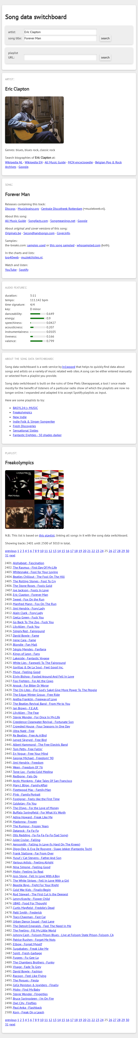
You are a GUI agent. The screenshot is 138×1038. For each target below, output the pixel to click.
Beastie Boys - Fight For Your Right (36, 885)
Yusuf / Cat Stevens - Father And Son (37, 858)
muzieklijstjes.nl (32, 257)
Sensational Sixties (25, 430)
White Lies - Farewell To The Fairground (39, 663)
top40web (12, 257)
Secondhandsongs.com (39, 233)
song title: (15, 38)
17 (71, 551)
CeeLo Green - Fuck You (28, 617)
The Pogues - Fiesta (26, 980)
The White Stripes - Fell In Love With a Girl (41, 880)
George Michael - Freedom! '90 (33, 758)
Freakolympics (22, 412)
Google (23, 167)
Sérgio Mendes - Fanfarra (29, 649)
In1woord (68, 367)
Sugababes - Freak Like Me (30, 949)
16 (67, 551)
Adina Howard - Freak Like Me (33, 817)
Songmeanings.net (62, 221)
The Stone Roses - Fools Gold (32, 586)
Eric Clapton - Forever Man (30, 595)
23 (97, 551)
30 (127, 551)
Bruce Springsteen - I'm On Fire (33, 998)
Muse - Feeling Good (26, 672)
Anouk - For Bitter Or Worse (31, 685)
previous (11, 551)
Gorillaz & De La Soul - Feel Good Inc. (38, 667)
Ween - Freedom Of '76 (28, 767)
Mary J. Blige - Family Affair (30, 785)
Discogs (10, 209)
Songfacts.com (38, 221)
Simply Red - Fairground (29, 631)
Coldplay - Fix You (25, 803)
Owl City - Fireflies (25, 1003)
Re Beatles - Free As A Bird (30, 735)
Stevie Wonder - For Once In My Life (36, 717)
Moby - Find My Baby (26, 989)
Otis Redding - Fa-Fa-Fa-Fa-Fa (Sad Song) (40, 835)
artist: (12, 32)
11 (46, 551)
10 (42, 551)
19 (80, 551)
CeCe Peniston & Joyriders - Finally (35, 985)
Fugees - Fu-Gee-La (26, 958)
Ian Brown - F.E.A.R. (25, 708)
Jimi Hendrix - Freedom (28, 762)
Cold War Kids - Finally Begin (32, 890)
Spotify (23, 270)
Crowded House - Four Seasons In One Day (41, 726)
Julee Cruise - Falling (26, 840)
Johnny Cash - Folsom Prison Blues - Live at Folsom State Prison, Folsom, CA (63, 935)
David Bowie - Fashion (27, 971)
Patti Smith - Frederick (27, 912)
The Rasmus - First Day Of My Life (35, 567)
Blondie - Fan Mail (25, 644)
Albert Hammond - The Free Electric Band (40, 744)
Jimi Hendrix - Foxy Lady (29, 608)
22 (93, 551)
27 (114, 551)
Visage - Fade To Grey (27, 967)
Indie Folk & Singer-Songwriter (34, 421)
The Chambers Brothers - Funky (33, 962)
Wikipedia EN (34, 162)
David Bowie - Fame (26, 635)
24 (102, 551)
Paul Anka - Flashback (27, 1007)
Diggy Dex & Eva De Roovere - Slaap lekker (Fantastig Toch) (52, 849)
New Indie (20, 417)
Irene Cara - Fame (24, 640)
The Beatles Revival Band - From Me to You (41, 704)
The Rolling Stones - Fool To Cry (34, 581)
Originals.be (13, 233)
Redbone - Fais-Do (25, 776)
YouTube (11, 270)
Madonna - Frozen (25, 822)
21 (89, 551)
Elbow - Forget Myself (27, 944)
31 (7, 555)
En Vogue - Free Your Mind (30, 753)
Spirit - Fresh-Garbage (27, 953)
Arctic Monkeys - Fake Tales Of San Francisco (42, 781)
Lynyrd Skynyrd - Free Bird (30, 740)
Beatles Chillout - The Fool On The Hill (39, 577)
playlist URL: (13, 55)
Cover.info (63, 233)
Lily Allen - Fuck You (26, 626)
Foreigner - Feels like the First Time (36, 799)
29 (123, 551)
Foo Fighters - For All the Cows (33, 681)
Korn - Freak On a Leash (28, 1012)
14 (59, 551)
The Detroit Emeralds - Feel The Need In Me (42, 926)
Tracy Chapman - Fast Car (29, 917)
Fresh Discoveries (24, 426)
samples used (36, 245)
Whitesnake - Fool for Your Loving (35, 572)
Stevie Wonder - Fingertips (30, 994)
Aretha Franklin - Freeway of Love (35, 699)
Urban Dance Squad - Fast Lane (33, 921)
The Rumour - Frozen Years (31, 826)
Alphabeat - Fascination (28, 563)
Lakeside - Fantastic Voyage (31, 658)
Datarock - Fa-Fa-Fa (26, 831)
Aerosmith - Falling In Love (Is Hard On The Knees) (46, 844)
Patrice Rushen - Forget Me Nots (34, 940)
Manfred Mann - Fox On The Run (34, 604)
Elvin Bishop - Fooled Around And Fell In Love (43, 676)
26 (110, 551)
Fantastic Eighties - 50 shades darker (37, 435)
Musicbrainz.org (28, 209)
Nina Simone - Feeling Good (31, 867)
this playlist (47, 535)
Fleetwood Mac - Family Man (32, 790)
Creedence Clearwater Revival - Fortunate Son (43, 722)
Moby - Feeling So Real (28, 871)
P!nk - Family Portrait (26, 794)
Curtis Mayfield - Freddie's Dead (34, 908)
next (12, 555)
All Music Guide (55, 162)
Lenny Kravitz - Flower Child (31, 899)
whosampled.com (88, 245)
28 (119, 551)
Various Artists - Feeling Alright (33, 862)
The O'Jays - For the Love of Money (36, 808)
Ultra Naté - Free (23, 731)
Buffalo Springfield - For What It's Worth (39, 812)
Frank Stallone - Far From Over (33, 853)
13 (54, 551)
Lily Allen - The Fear (26, 713)
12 (50, 551)
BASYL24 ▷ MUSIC (25, 408)
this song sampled (62, 245)
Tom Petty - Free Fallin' (28, 749)
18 (76, 551)
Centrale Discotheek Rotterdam (61, 209)
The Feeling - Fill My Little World (34, 930)
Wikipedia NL (13, 162)
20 (84, 551)
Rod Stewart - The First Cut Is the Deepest (40, 894)
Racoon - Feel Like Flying (29, 976)
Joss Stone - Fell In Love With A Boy (36, 876)
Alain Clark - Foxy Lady (28, 613)
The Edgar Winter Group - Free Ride (36, 695)
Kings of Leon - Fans (26, 654)
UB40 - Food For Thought (30, 903)
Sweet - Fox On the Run (28, 599)
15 (63, 551)
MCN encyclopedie (80, 162)
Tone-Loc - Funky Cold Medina (33, 772)
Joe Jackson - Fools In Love (31, 590)
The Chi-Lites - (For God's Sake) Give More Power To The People (55, 690)
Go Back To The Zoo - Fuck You (33, 622)
